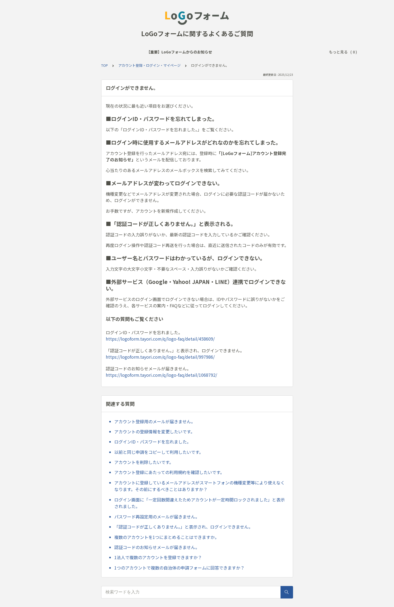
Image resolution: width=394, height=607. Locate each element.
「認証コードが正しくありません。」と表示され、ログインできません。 (183, 527)
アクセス (191, 52)
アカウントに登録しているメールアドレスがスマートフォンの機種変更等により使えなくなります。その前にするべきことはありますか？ (199, 486)
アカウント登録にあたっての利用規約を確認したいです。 (169, 472)
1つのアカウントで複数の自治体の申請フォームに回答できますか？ (179, 567)
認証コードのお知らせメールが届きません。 (157, 547)
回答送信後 (234, 52)
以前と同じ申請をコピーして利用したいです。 (158, 452)
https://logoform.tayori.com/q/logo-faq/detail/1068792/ (161, 375)
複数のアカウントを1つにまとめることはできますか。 (166, 537)
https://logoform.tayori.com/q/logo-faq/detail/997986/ (160, 357)
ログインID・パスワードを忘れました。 (152, 441)
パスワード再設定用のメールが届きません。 (157, 516)
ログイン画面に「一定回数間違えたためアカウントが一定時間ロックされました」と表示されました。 (199, 503)
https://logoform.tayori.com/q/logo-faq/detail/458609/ (160, 339)
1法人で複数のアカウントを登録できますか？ (158, 557)
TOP (104, 65)
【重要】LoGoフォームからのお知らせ (73, 52)
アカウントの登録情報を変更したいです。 (154, 431)
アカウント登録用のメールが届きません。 (154, 421)
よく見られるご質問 (130, 52)
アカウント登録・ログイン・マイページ (284, 52)
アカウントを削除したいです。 (143, 462)
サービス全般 (166, 52)
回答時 (212, 52)
